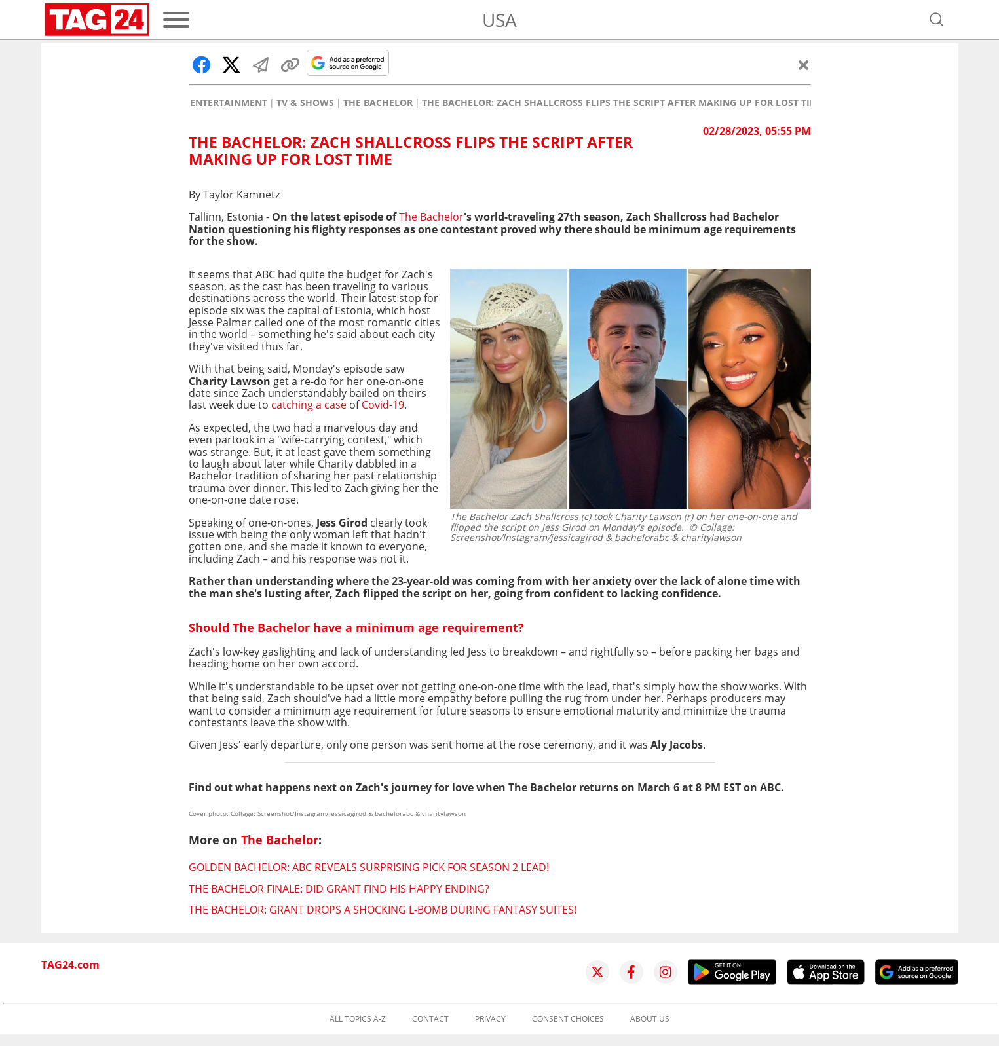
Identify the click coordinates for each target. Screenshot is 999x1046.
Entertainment (228, 103)
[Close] (804, 65)
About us (649, 1019)
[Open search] (936, 19)
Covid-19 (383, 405)
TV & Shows (305, 103)
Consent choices (568, 1019)
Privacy (490, 1019)
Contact (430, 1019)
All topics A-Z (358, 1019)
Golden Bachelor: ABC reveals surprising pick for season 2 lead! (369, 867)
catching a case (309, 405)
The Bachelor (378, 103)
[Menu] (176, 19)
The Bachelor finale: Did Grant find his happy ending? (339, 889)
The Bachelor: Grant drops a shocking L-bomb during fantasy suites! (382, 910)
